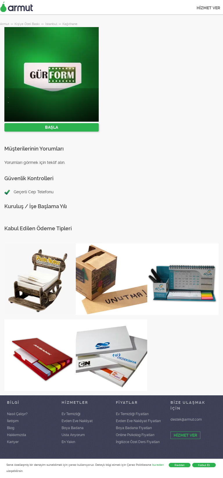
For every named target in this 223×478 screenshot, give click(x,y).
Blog (10, 428)
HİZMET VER (208, 8)
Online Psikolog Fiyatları (135, 435)
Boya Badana (73, 428)
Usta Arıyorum (73, 435)
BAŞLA (51, 127)
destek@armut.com (186, 419)
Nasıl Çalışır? (17, 414)
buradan (158, 464)
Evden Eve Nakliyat (77, 421)
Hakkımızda (16, 435)
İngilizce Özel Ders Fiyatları (138, 442)
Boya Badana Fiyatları (134, 428)
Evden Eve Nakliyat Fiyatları (138, 421)
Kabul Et (204, 465)
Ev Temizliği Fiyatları (132, 414)
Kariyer (13, 442)
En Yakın (68, 442)
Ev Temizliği (71, 414)
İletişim (13, 421)
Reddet (180, 465)
